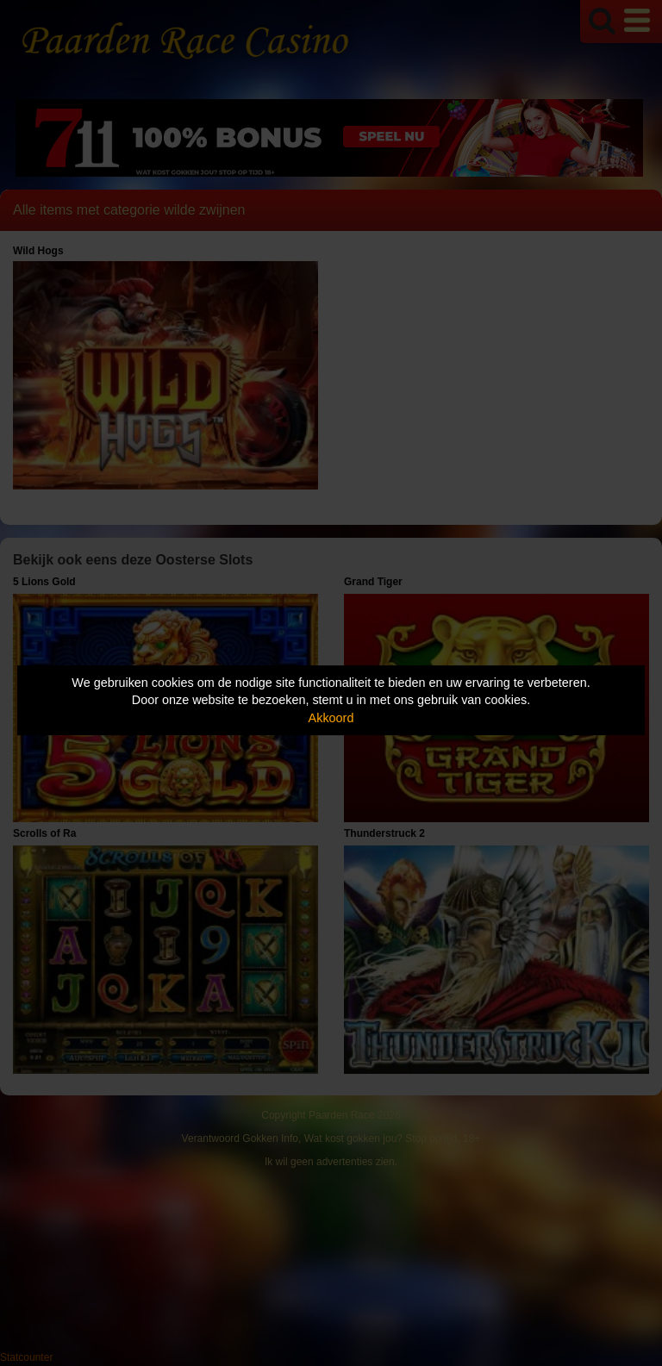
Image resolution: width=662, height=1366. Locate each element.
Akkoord (331, 718)
